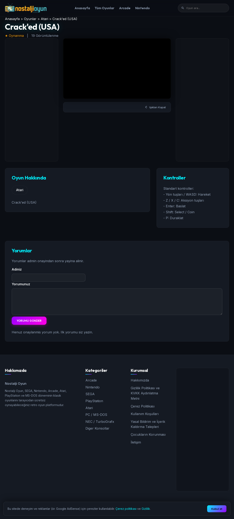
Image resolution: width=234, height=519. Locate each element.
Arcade (125, 8)
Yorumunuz (21, 284)
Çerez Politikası (142, 406)
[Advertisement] (31, 99)
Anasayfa (82, 8)
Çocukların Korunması (148, 434)
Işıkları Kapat (155, 107)
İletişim (136, 442)
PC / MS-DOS (96, 415)
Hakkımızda (140, 380)
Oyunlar (30, 19)
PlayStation (94, 401)
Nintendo (142, 8)
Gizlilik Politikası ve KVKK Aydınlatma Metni (145, 393)
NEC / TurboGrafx (99, 422)
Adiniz (17, 269)
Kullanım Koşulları (145, 414)
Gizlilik (146, 508)
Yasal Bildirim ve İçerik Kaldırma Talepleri (148, 424)
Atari (44, 19)
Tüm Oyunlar (104, 8)
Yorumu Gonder (29, 320)
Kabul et (216, 508)
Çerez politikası (126, 508)
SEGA (90, 394)
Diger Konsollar (97, 428)
